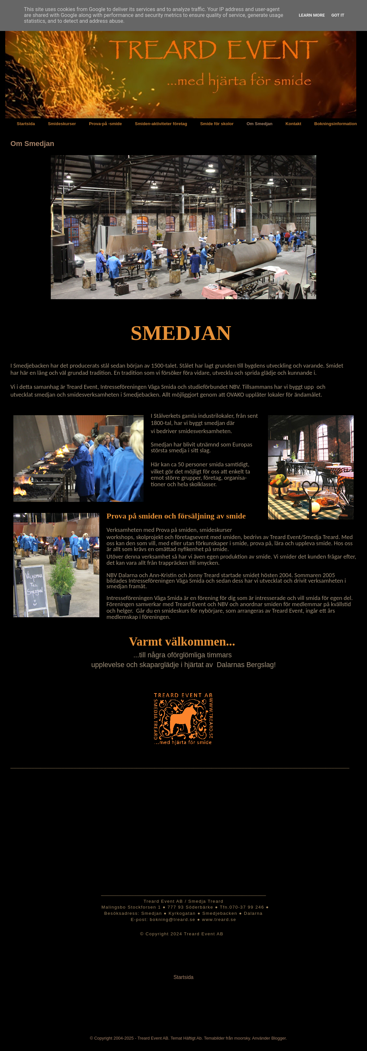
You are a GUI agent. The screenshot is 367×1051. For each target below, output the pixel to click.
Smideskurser (62, 123)
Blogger (278, 1038)
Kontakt (293, 123)
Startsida (26, 123)
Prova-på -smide (105, 123)
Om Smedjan (259, 123)
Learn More (312, 15)
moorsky (242, 1038)
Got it (337, 15)
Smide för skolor (217, 123)
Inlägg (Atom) (200, 998)
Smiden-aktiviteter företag (161, 123)
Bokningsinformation (335, 123)
